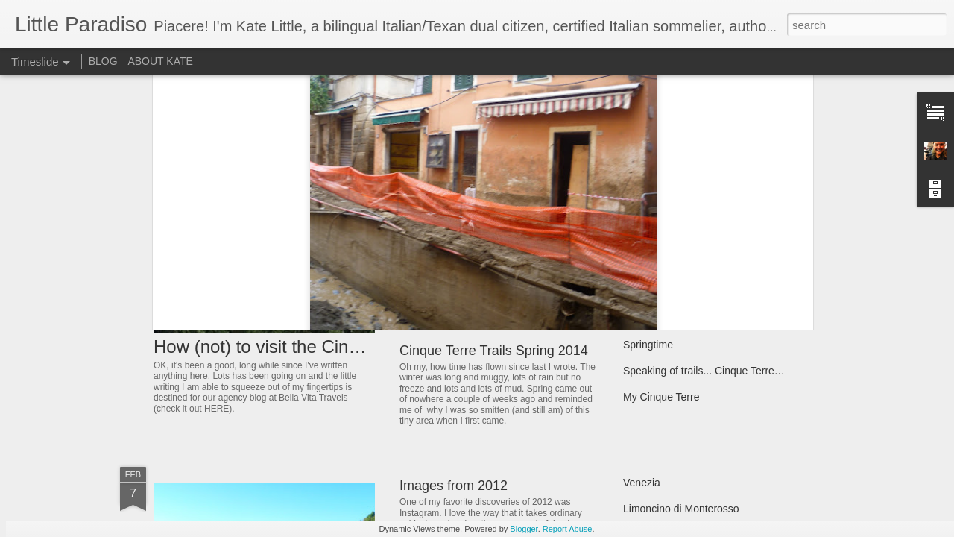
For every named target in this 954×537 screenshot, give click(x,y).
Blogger (523, 528)
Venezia (641, 483)
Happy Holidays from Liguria (483, 242)
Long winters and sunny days (690, 318)
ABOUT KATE (159, 61)
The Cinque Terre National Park (696, 292)
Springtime (648, 345)
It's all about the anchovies (684, 214)
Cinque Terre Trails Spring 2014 (493, 350)
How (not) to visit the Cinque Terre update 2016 (341, 346)
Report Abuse (568, 528)
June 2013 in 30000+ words (687, 240)
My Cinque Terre (661, 397)
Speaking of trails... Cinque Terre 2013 (711, 371)
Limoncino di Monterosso (681, 509)
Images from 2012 (453, 485)
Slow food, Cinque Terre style (691, 266)
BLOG (103, 61)
